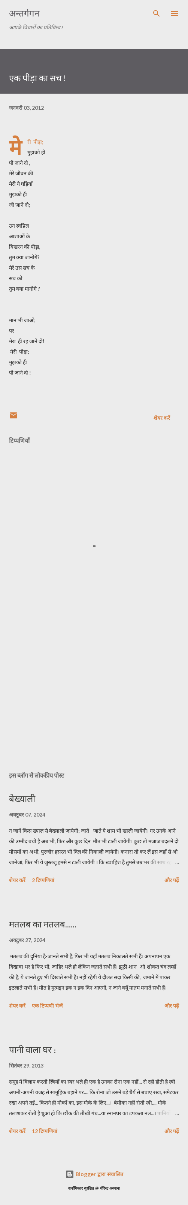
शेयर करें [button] (162, 418)
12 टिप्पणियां (44, 1131)
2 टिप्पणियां (43, 880)
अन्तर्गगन (24, 13)
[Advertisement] (94, 694)
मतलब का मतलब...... (42, 924)
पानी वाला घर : (32, 1050)
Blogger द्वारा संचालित (94, 1174)
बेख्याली (22, 799)
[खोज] (156, 13)
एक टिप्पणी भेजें (47, 1005)
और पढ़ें (171, 880)
